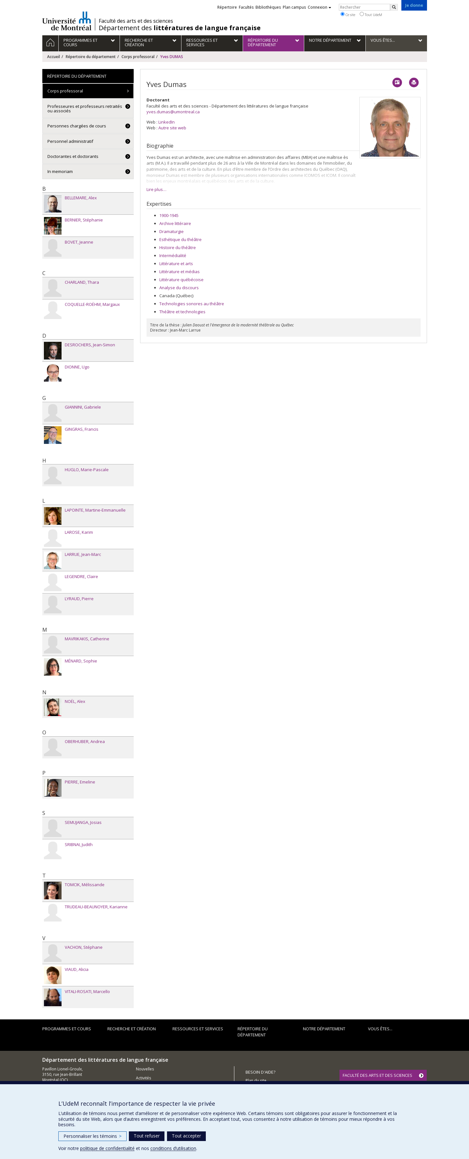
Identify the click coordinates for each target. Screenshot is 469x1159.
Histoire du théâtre (177, 247)
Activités (143, 1078)
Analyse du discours (179, 287)
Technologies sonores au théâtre (191, 304)
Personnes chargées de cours (76, 126)
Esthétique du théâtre (180, 239)
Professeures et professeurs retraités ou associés (84, 108)
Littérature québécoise (181, 279)
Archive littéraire (175, 223)
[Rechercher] (394, 7)
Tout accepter (186, 1136)
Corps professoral (138, 56)
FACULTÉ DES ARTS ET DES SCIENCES (377, 1075)
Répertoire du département (91, 56)
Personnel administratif (70, 141)
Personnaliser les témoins (92, 1136)
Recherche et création (131, 1029)
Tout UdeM (371, 14)
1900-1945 (169, 215)
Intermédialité (172, 255)
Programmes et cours (66, 1029)
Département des (180, 28)
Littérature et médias (179, 271)
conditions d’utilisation (173, 1148)
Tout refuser (147, 1136)
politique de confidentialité (107, 1148)
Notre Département (324, 1029)
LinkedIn (166, 122)
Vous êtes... (380, 1029)
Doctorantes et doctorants (72, 156)
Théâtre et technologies (182, 312)
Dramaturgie (171, 231)
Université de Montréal (66, 20)
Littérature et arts (176, 263)
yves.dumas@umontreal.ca (173, 112)
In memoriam (60, 171)
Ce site (347, 14)
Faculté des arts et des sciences (136, 20)
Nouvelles (145, 1069)
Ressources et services (197, 1029)
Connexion (319, 7)
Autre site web (172, 128)
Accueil (53, 56)
